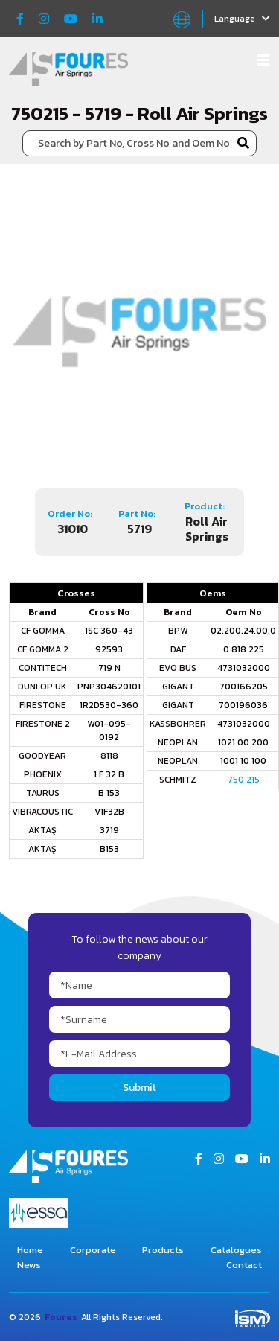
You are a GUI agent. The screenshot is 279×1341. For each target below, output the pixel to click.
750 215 (244, 779)
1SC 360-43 (109, 630)
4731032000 (243, 668)
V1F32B (109, 811)
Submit (139, 1087)
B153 (109, 849)
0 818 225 (243, 649)
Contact (244, 1265)
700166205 (243, 686)
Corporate (93, 1250)
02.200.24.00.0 (243, 630)
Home (30, 1250)
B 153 (109, 793)
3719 (109, 830)
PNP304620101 (109, 686)
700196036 (243, 705)
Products (163, 1250)
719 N (109, 668)
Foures (61, 1317)
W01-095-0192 (109, 730)
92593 (109, 649)
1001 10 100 (243, 761)
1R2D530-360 (109, 705)
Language (242, 18)
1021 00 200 (243, 742)
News (29, 1265)
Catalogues (236, 1250)
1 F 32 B (109, 774)
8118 (109, 755)
